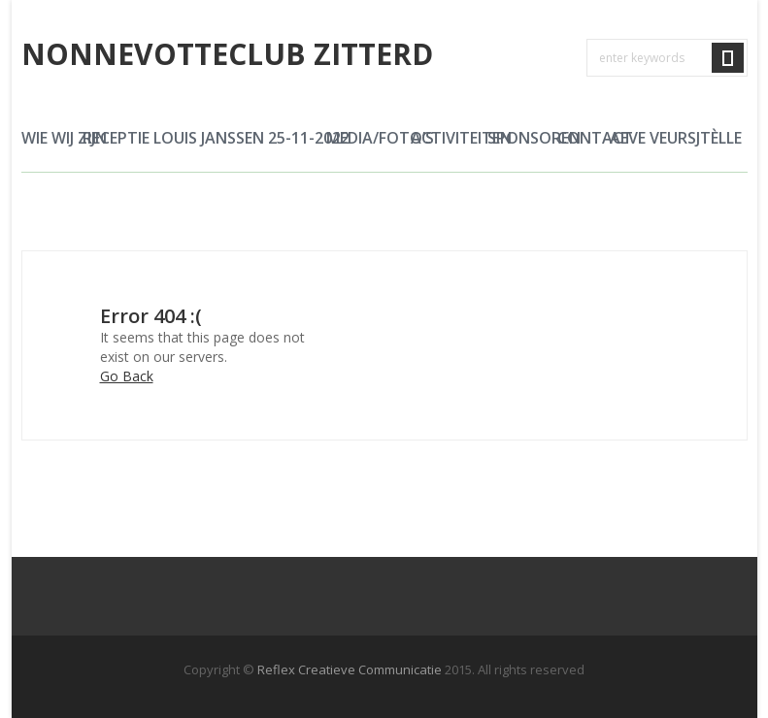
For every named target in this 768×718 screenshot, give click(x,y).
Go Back (126, 376)
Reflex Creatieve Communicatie (349, 669)
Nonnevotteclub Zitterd (227, 54)
